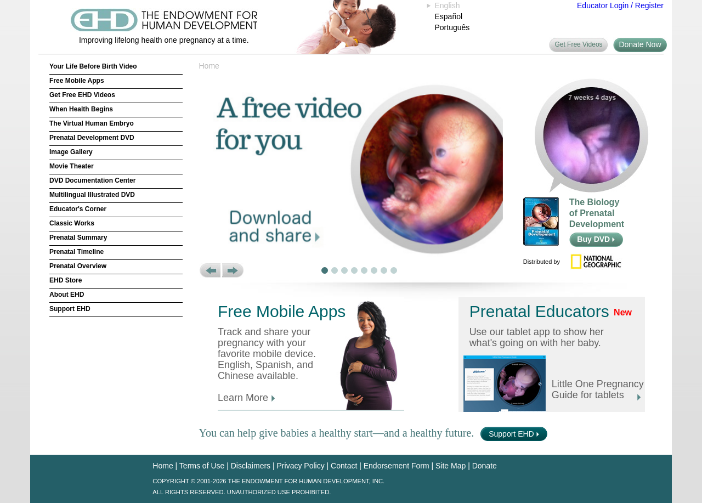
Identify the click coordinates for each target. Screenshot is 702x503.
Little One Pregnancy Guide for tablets (598, 389)
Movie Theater (71, 166)
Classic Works (71, 223)
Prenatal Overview (77, 266)
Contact (344, 465)
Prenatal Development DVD (91, 138)
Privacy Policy (301, 465)
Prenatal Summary (78, 237)
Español (449, 16)
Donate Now (640, 44)
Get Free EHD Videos (82, 95)
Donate (484, 465)
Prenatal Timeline (76, 252)
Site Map (450, 465)
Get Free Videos (578, 44)
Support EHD (69, 309)
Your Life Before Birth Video (93, 66)
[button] (209, 270)
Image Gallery (71, 152)
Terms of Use (201, 465)
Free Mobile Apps (76, 80)
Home (209, 65)
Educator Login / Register (620, 5)
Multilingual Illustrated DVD (92, 195)
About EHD (66, 294)
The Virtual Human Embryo (91, 123)
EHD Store (65, 280)
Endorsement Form (396, 465)
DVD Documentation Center (92, 180)
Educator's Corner (77, 209)
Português (452, 27)
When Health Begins (81, 109)
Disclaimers (250, 465)
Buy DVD (596, 239)
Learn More (246, 397)
